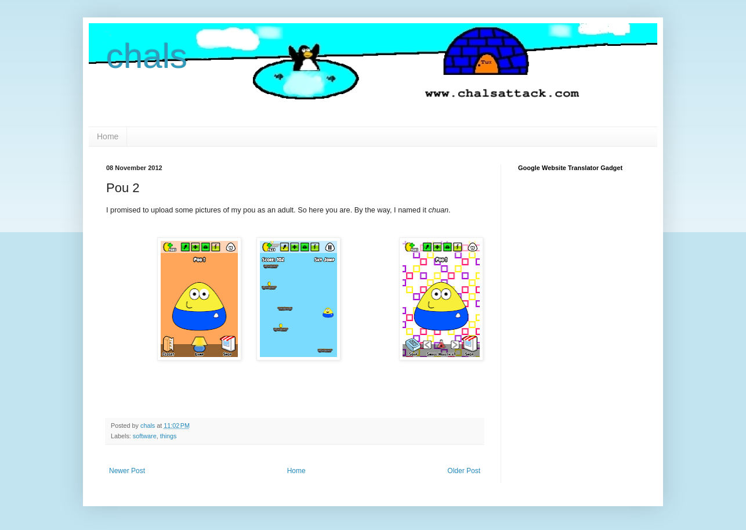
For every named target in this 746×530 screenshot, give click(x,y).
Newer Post (127, 471)
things (168, 435)
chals (146, 56)
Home (107, 136)
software (145, 435)
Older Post (463, 471)
